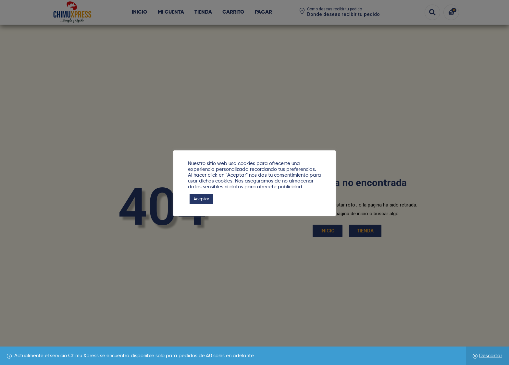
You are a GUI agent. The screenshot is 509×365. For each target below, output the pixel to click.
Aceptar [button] (201, 199)
